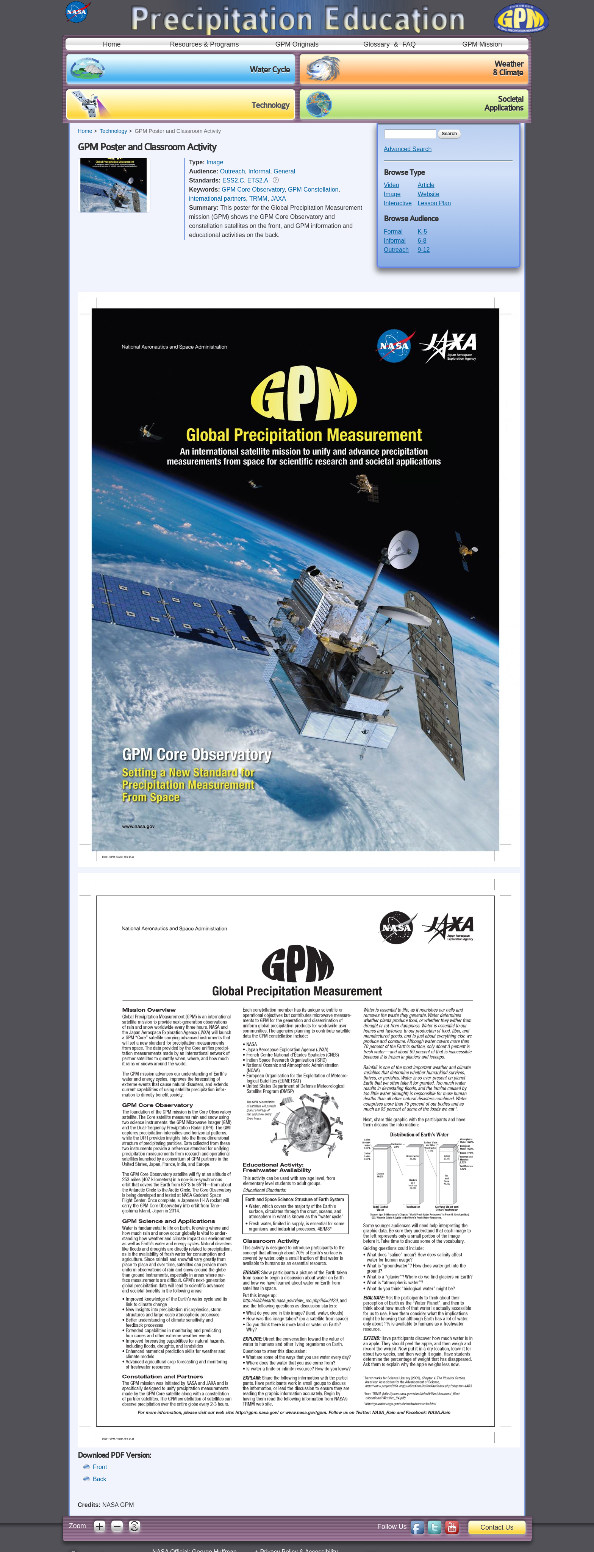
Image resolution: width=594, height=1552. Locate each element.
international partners (217, 198)
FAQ (409, 44)
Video (391, 185)
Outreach (232, 171)
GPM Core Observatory (253, 189)
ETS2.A (257, 180)
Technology (113, 131)
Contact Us (496, 1527)
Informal (259, 171)
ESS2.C (233, 180)
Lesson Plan (434, 203)
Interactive (398, 203)
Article (425, 185)
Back (99, 1479)
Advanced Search (407, 149)
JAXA (278, 198)
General (284, 171)
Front (100, 1467)
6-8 (421, 240)
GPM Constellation (313, 189)
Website (428, 194)
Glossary (376, 44)
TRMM (258, 198)
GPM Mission (482, 44)
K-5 (422, 231)
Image (214, 162)
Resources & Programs (204, 44)
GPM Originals (297, 44)
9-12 (423, 249)
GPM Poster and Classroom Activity (177, 131)
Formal (393, 231)
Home (112, 44)
